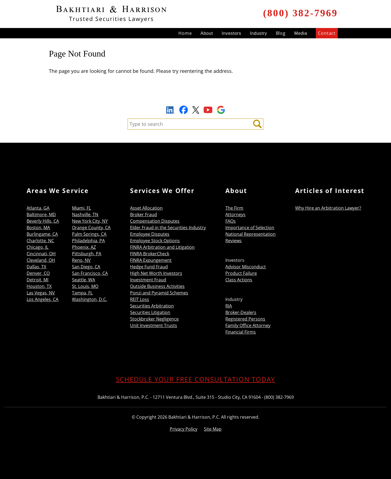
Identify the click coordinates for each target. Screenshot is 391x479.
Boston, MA (38, 228)
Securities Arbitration (152, 306)
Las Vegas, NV (41, 293)
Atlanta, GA (38, 208)
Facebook (183, 109)
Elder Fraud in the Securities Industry (168, 228)
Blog (281, 33)
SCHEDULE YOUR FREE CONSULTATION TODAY (195, 379)
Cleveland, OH (41, 260)
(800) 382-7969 (300, 13)
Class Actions (238, 280)
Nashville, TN (85, 214)
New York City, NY (90, 221)
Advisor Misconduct (245, 267)
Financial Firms (240, 332)
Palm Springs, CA (89, 234)
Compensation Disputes (154, 221)
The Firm (234, 208)
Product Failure (241, 273)
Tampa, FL (82, 293)
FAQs (230, 221)
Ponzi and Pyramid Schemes (159, 293)
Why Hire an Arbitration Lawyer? (328, 208)
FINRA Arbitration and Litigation (162, 247)
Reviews (233, 241)
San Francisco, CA (90, 273)
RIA (228, 306)
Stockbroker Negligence (154, 319)
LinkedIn (170, 110)
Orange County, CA (91, 228)
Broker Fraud (143, 214)
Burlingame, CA (42, 234)
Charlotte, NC (40, 241)
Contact (327, 33)
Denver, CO (38, 273)
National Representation (250, 234)
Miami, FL (81, 208)
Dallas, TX (36, 267)
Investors (231, 33)
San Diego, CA (86, 267)
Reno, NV (81, 260)
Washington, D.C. (89, 299)
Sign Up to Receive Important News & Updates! (195, 97)
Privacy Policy (183, 429)
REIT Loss (139, 299)
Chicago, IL (37, 247)
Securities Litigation (150, 312)
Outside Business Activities (157, 286)
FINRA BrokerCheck (149, 254)
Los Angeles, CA (42, 299)
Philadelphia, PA (88, 241)
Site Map (213, 429)
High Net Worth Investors (156, 273)
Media (300, 33)
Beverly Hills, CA (43, 221)
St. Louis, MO (85, 286)
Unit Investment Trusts (153, 325)
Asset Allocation (146, 208)
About (206, 33)
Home (185, 33)
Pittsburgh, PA (86, 254)
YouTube (208, 109)
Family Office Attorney (247, 325)
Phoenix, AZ (84, 247)
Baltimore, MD (41, 214)
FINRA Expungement (151, 260)
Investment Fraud (148, 280)
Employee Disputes (149, 234)
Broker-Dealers (240, 312)
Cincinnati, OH (41, 254)
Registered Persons (245, 319)
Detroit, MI (37, 280)
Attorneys (235, 214)
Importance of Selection (249, 228)
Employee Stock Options (155, 241)
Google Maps (221, 109)
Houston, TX (39, 286)
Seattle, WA (83, 280)
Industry (258, 33)
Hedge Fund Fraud (149, 267)
